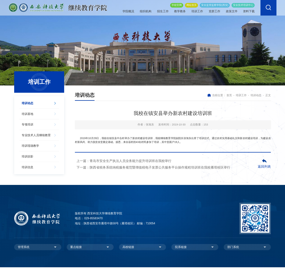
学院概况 (129, 9)
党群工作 (214, 9)
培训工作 (197, 9)
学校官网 (177, 2)
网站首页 (191, 2)
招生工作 (163, 9)
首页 (229, 95)
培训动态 (255, 95)
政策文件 (231, 9)
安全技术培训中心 (243, 2)
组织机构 (146, 9)
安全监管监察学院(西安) (214, 2)
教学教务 (180, 9)
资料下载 (248, 9)
